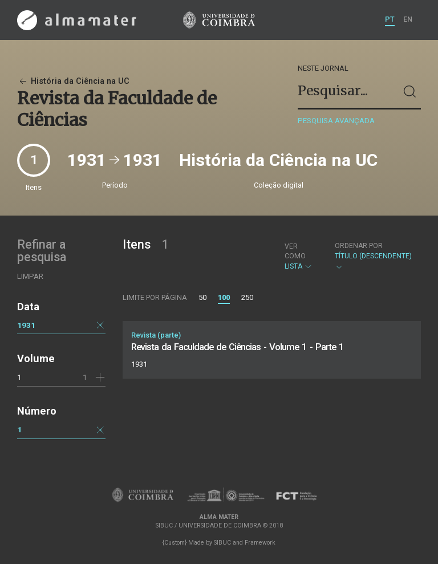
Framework (260, 542)
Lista (300, 256)
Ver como (295, 251)
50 (202, 297)
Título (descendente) (373, 256)
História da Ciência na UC (73, 81)
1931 (26, 325)
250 (247, 297)
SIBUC (222, 542)
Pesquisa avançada (336, 120)
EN (407, 19)
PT (390, 19)
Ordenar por (359, 246)
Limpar (30, 276)
